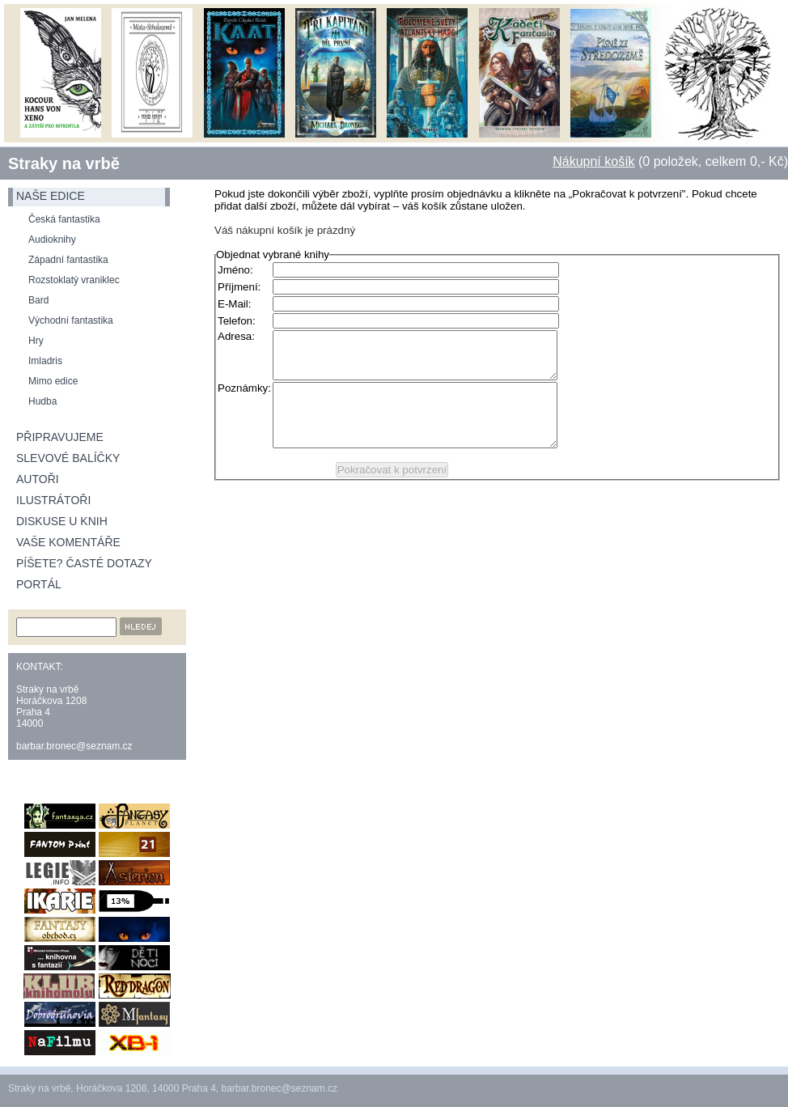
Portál (38, 584)
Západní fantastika (68, 259)
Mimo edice (53, 381)
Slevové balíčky (68, 458)
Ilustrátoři (53, 500)
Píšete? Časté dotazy (84, 563)
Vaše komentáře (68, 542)
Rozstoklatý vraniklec (74, 280)
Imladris (45, 361)
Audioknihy (52, 239)
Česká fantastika (64, 219)
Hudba (42, 401)
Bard (38, 300)
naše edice (50, 195)
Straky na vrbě (64, 163)
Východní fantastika (70, 320)
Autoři (37, 479)
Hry (36, 340)
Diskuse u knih (62, 521)
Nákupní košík (593, 161)
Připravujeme (60, 436)
